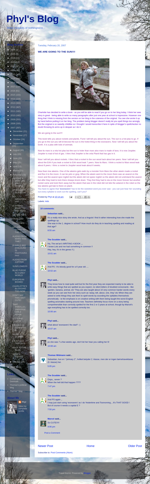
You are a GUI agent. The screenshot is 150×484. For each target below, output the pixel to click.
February (17, 175)
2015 (13, 95)
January (17, 362)
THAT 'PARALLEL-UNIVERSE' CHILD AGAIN (19, 309)
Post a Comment (52, 433)
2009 (13, 119)
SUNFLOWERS (19, 266)
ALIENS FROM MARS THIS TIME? (19, 239)
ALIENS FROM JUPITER (19, 260)
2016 (13, 91)
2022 (13, 66)
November (18, 135)
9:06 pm (51, 426)
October (17, 139)
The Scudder (54, 239)
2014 (13, 99)
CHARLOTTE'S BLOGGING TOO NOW (19, 288)
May (15, 162)
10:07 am (52, 328)
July (15, 154)
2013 (13, 103)
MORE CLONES (17, 335)
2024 (13, 58)
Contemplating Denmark (16, 380)
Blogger (87, 473)
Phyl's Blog (32, 18)
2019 (13, 78)
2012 (13, 107)
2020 (13, 74)
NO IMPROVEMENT (19, 199)
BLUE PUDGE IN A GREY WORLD (19, 273)
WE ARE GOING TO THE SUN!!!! (19, 229)
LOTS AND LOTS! (17, 319)
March (16, 170)
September (18, 143)
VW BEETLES (19, 215)
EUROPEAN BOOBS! (18, 280)
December (18, 131)
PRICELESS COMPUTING (19, 327)
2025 (13, 54)
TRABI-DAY (17, 219)
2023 (13, 62)
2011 (13, 111)
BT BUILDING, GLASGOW (19, 191)
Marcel (51, 419)
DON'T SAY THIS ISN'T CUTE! (18, 297)
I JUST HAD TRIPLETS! (18, 342)
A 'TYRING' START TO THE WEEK (19, 208)
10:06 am (52, 311)
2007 (13, 127)
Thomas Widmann (57, 355)
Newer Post (45, 446)
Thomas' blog (16, 391)
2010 (13, 115)
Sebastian (52, 213)
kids (47, 201)
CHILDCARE (18, 223)
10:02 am (52, 271)
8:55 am (51, 230)
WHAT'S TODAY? (17, 355)
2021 (13, 70)
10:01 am (52, 253)
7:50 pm (51, 409)
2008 (13, 123)
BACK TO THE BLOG (19, 348)
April (15, 166)
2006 (13, 367)
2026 (13, 50)
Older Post (135, 446)
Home (91, 446)
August (16, 150)
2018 (13, 82)
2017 (13, 86)
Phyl (50, 280)
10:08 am (52, 346)
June (15, 158)
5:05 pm (51, 366)
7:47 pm (51, 386)
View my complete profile (23, 408)
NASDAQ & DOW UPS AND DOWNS (18, 182)
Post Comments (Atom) (62, 452)
